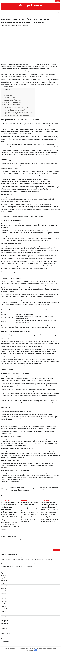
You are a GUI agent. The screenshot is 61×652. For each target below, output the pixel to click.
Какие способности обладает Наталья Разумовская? (18, 107)
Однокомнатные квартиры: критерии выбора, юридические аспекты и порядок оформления (22, 557)
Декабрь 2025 (4, 585)
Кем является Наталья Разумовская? (16, 110)
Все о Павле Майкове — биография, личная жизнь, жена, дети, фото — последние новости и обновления (49, 506)
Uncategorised (15, 481)
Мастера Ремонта (30, 5)
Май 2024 (3, 598)
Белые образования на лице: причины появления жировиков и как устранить (30, 504)
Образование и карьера (9, 97)
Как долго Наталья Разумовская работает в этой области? (20, 112)
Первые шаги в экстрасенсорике (13, 101)
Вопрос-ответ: (6, 106)
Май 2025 (3, 588)
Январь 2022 (4, 616)
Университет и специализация (12, 99)
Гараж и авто (4, 628)
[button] (31, 90)
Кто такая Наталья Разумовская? (15, 113)
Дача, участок (4, 631)
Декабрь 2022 (4, 614)
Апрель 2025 (4, 591)
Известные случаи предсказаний (11, 104)
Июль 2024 (3, 593)
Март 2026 (3, 578)
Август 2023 (4, 609)
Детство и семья (9, 95)
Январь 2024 (4, 606)
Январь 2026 (4, 583)
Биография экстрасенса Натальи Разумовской (14, 92)
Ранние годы (6, 94)
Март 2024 (3, 604)
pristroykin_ (25, 25)
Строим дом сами (5, 641)
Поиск (3, 548)
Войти (57, 1)
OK (36, 650)
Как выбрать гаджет (5, 633)
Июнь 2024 (3, 596)
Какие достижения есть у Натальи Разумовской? (18, 109)
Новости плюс (4, 636)
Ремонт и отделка (5, 638)
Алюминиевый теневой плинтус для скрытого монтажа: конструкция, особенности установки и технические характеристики (29, 563)
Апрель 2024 (4, 601)
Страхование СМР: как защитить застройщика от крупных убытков (16, 566)
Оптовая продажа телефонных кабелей (10, 569)
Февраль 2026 (4, 580)
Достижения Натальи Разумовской (12, 102)
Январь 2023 (4, 611)
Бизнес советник (5, 626)
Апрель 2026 (4, 575)
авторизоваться (29, 540)
